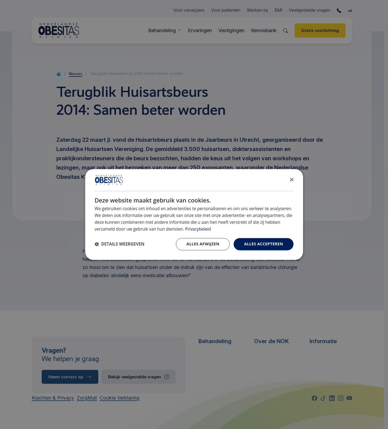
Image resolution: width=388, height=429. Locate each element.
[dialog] (194, 214)
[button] (120, 244)
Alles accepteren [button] (263, 244)
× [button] (291, 180)
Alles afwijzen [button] (203, 244)
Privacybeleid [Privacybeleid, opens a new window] (198, 229)
